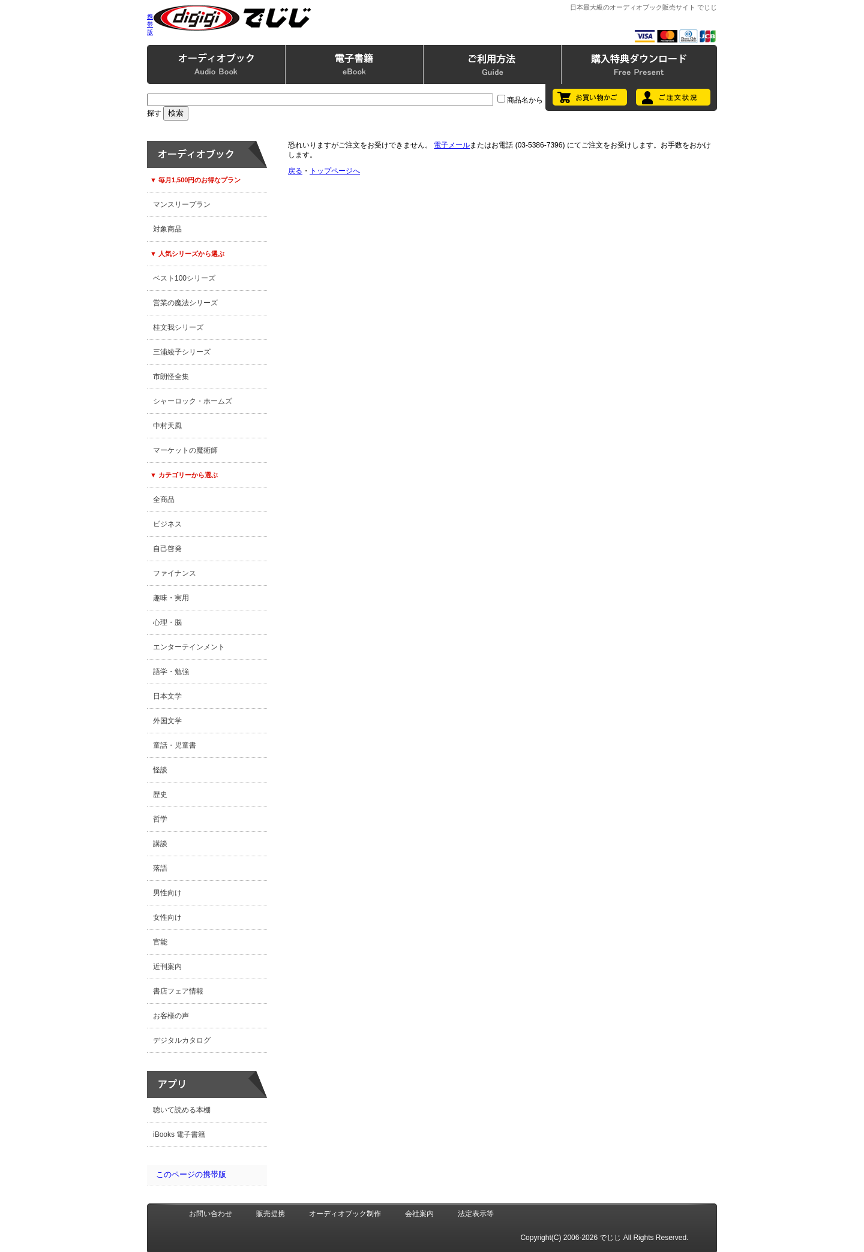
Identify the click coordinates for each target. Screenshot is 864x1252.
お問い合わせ (210, 1213)
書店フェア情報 (178, 991)
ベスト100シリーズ (184, 278)
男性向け (167, 893)
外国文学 (167, 721)
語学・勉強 (171, 671)
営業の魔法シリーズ (185, 303)
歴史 (160, 794)
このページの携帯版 (191, 1174)
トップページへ (335, 171)
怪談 (160, 770)
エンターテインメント (189, 647)
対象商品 (167, 229)
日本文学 (167, 696)
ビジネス (167, 524)
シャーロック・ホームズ (192, 401)
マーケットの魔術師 (185, 450)
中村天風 (167, 426)
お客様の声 (171, 1016)
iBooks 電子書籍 (179, 1134)
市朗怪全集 (171, 376)
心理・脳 (167, 622)
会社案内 (419, 1213)
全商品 (164, 499)
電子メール (452, 145)
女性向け (167, 917)
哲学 (160, 819)
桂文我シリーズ (178, 327)
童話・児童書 (174, 745)
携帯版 (150, 24)
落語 (160, 868)
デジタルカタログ (182, 1040)
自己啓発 (167, 548)
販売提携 (270, 1213)
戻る (295, 171)
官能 (160, 942)
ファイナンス (174, 573)
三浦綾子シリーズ (182, 352)
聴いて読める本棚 (182, 1110)
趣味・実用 (171, 598)
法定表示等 (476, 1213)
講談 (160, 843)
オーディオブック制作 (345, 1213)
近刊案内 (167, 966)
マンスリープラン (182, 204)
